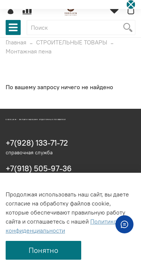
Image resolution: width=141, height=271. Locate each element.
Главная (16, 42)
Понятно (43, 250)
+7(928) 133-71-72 (37, 143)
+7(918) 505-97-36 (39, 168)
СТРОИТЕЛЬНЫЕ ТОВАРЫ (71, 42)
